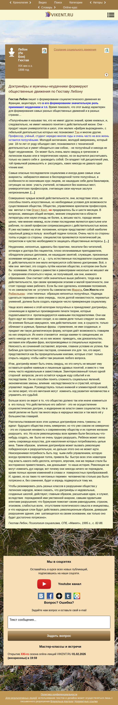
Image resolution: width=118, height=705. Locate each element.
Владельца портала (61, 701)
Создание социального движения (75, 49)
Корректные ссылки (86, 701)
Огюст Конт (39, 210)
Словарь (46, 7)
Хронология (20, 2)
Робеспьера (17, 293)
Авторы (98, 2)
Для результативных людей (21, 698)
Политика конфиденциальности (59, 694)
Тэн (77, 132)
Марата (77, 289)
